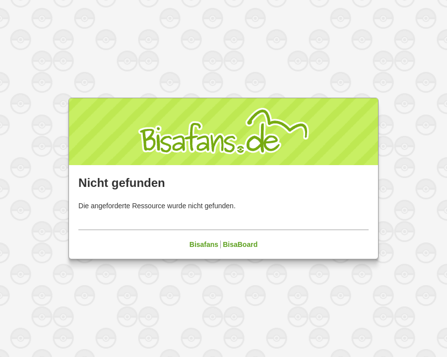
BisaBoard (240, 244)
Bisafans (204, 244)
